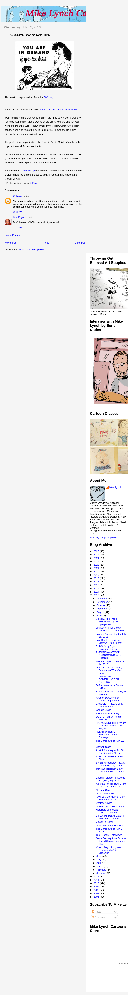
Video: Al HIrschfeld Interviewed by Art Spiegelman (107, 621)
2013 (97, 595)
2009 (97, 886)
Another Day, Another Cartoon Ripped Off (107, 699)
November (102, 602)
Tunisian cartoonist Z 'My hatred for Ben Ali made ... (110, 771)
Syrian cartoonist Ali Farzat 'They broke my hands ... (110, 764)
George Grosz (103, 710)
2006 (97, 896)
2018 (97, 578)
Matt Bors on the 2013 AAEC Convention (108, 811)
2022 (97, 564)
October (101, 605)
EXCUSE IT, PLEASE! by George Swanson (109, 705)
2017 (97, 581)
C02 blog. (49, 97)
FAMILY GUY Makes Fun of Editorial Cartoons (110, 798)
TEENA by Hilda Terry (107, 713)
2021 (97, 568)
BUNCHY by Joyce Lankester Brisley (106, 647)
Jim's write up (27, 170)
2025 (97, 554)
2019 (97, 575)
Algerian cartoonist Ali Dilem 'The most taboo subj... (111, 785)
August (100, 612)
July (98, 615)
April (99, 862)
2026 (97, 551)
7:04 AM (17, 227)
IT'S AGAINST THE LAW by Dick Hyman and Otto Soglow (111, 725)
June (99, 856)
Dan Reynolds (20, 217)
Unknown (18, 196)
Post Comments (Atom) (32, 249)
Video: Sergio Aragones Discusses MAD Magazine (108, 850)
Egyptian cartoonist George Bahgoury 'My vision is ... (110, 779)
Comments (99, 917)
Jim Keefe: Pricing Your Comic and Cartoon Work (111, 629)
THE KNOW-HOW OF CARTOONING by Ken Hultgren (109, 655)
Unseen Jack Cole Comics (110, 806)
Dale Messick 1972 (106, 793)
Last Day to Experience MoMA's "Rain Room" (109, 641)
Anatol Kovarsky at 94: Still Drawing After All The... (110, 751)
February (101, 869)
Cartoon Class (103, 747)
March (100, 866)
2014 (97, 591)
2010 (97, 883)
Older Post (80, 242)
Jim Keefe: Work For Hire (28, 35)
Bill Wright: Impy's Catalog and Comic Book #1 (110, 817)
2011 (97, 880)
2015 (97, 588)
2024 (97, 558)
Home (46, 242)
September (102, 608)
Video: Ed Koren (104, 822)
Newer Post (11, 242)
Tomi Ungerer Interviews (109, 835)
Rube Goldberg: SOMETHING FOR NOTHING (107, 679)
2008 (97, 890)
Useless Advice (104, 802)
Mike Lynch (115, 487)
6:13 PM (17, 212)
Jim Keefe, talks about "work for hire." (60, 109)
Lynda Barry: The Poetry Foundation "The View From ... (109, 670)
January (101, 873)
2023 (97, 561)
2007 (97, 893)
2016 (97, 585)
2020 (97, 571)
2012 (97, 876)
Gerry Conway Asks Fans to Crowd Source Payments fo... (111, 841)
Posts (96, 911)
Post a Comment (14, 235)
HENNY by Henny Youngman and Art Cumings (107, 734)
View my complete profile (103, 537)
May (99, 859)
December (102, 598)
